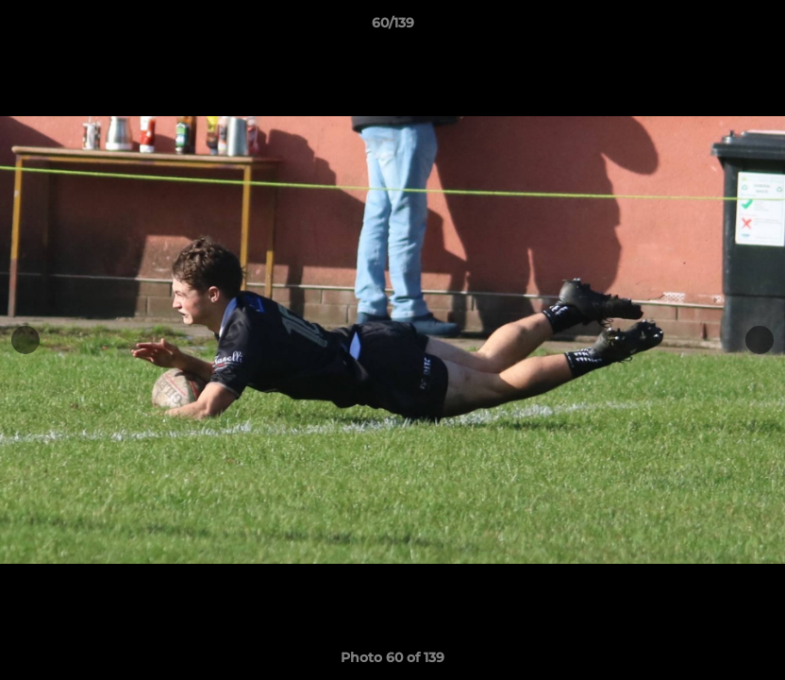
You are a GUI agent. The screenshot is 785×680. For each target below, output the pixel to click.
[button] (751, 27)
